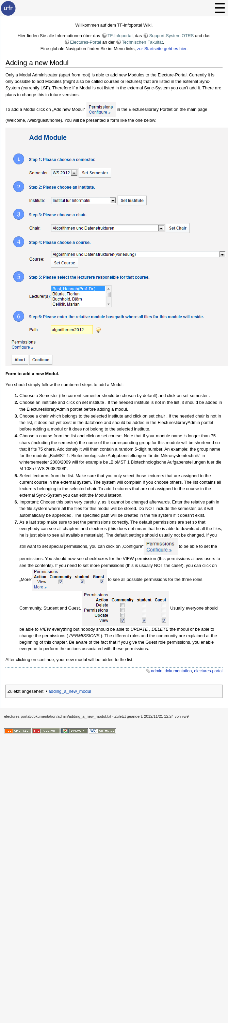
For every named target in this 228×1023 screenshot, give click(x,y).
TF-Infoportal (120, 35)
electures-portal (208, 671)
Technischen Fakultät (142, 42)
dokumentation (178, 671)
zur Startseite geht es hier (161, 48)
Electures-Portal (85, 42)
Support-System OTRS (171, 35)
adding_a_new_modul (69, 691)
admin (156, 671)
